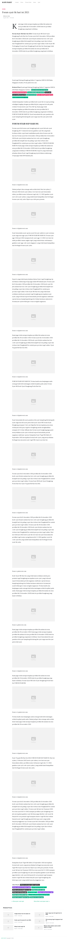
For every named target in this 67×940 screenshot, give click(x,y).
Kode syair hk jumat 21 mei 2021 (22, 920)
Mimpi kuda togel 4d (19, 926)
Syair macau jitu (31, 95)
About (34, 2)
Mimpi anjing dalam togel (45, 892)
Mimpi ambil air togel (38, 889)
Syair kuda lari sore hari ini (40, 90)
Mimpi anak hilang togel (20, 892)
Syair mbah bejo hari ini (19, 92)
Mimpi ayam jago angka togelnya (29, 884)
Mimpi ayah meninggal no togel (22, 889)
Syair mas (48, 92)
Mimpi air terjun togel (36, 897)
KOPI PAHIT (3, 938)
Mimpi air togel (32, 892)
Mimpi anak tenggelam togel (21, 897)
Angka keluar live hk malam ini (22, 913)
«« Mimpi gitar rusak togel (18, 901)
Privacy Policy (28, 2)
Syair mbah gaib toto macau (36, 92)
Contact (17, 2)
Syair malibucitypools (19, 95)
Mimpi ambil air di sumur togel (21, 887)
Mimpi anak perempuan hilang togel (38, 894)
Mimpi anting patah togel (39, 887)
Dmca (22, 2)
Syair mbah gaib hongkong (45, 95)
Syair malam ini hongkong (20, 97)
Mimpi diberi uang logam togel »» (42, 901)
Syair (39, 2)
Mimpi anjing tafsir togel (20, 894)
